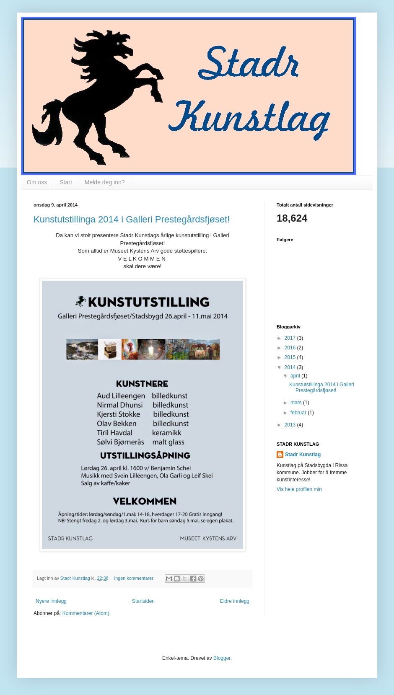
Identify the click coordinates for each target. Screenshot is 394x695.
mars (296, 403)
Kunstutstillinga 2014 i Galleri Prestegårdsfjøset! (132, 219)
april (295, 376)
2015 (291, 357)
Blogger (222, 658)
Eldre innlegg (234, 601)
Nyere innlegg (51, 601)
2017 (291, 338)
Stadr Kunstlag (303, 454)
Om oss (37, 182)
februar (299, 413)
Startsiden (143, 601)
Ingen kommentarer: (135, 578)
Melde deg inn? (105, 182)
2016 (291, 348)
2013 (291, 425)
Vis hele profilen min (299, 489)
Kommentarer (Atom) (85, 613)
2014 (291, 367)
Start (66, 182)
